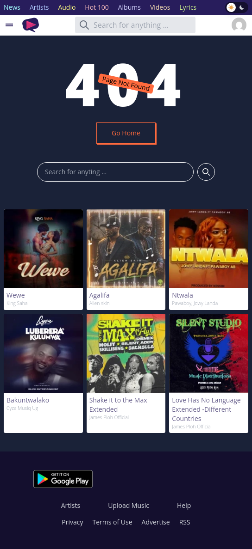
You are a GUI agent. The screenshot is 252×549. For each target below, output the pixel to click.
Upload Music (128, 505)
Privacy (72, 522)
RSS (184, 522)
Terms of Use (112, 522)
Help (184, 505)
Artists (70, 505)
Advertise (156, 522)
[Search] (84, 25)
